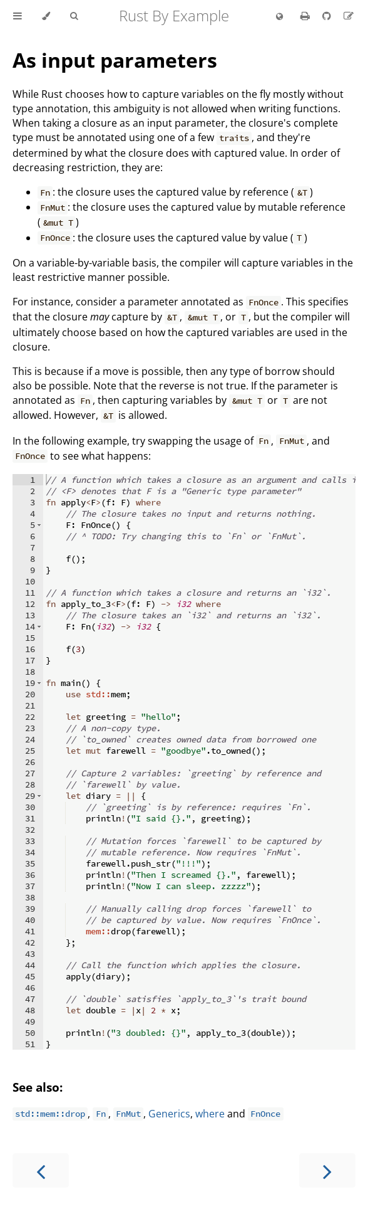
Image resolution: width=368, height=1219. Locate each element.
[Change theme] (46, 16)
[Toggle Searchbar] (74, 16)
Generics (169, 1114)
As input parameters (115, 59)
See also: (38, 1087)
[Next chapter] (327, 1170)
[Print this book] (306, 16)
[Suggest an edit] (349, 16)
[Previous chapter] (41, 1170)
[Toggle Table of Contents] (17, 16)
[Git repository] (328, 16)
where (210, 1114)
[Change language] (279, 17)
